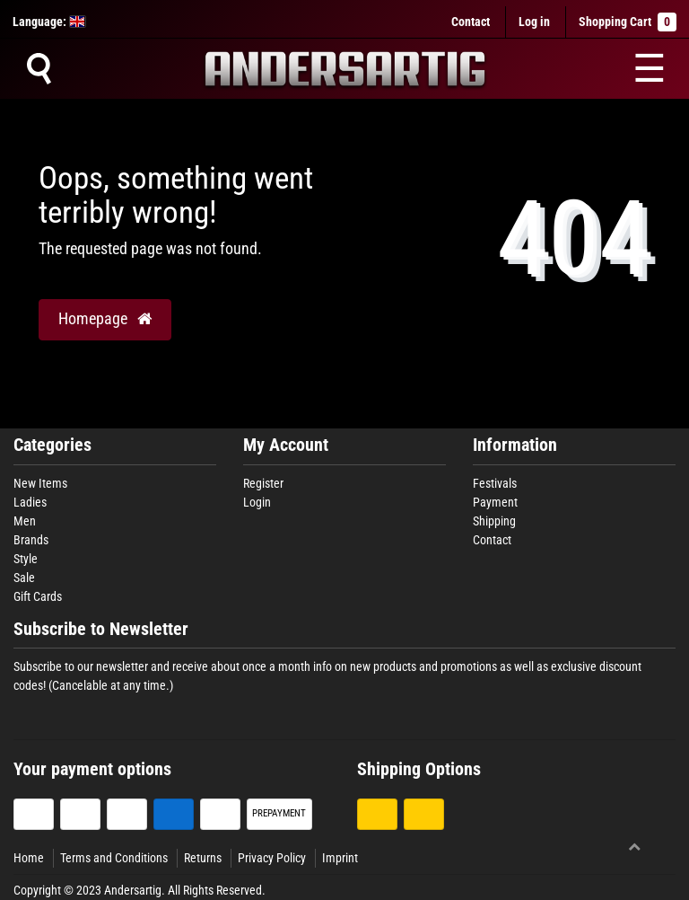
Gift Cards (37, 596)
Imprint (340, 858)
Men (24, 521)
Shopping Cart (627, 22)
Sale (24, 577)
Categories (52, 445)
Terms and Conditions (114, 858)
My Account (285, 445)
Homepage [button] (105, 319)
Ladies (30, 502)
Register (263, 483)
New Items (40, 483)
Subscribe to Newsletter (100, 629)
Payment (495, 502)
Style (25, 558)
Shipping (494, 521)
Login (257, 502)
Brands (30, 540)
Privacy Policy (272, 858)
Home (28, 858)
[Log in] (534, 22)
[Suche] (39, 68)
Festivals (495, 483)
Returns (203, 858)
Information (515, 445)
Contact (470, 21)
